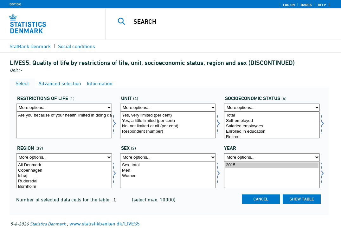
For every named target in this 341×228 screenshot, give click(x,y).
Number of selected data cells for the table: (64, 199)
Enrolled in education (271, 131)
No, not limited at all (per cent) (168, 126)
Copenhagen (64, 170)
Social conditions (76, 46)
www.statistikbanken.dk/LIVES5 (104, 223)
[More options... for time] (272, 157)
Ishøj (64, 176)
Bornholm (64, 186)
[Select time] (272, 174)
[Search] (224, 21)
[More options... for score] (168, 107)
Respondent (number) (168, 131)
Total (271, 115)
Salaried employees (271, 126)
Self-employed (271, 121)
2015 (271, 165)
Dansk (306, 5)
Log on (289, 5)
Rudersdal (64, 181)
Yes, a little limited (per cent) (168, 121)
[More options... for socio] (272, 107)
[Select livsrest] (64, 124)
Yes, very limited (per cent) (168, 115)
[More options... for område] (64, 157)
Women (168, 176)
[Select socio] (272, 124)
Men (168, 170)
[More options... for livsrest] (64, 107)
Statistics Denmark (48, 223)
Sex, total (168, 165)
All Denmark (64, 165)
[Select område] (64, 174)
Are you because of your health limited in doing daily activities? (64, 115)
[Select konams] (168, 174)
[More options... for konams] (168, 157)
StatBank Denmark (30, 46)
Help (322, 5)
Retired (271, 137)
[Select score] (168, 124)
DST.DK (15, 4)
